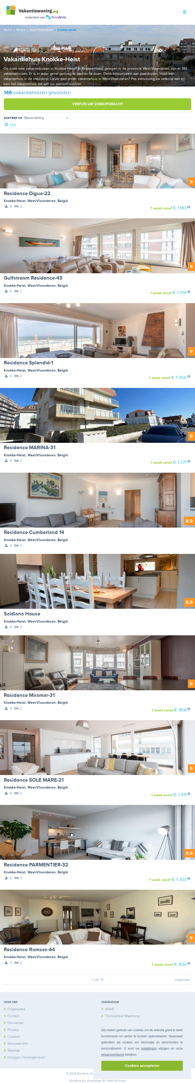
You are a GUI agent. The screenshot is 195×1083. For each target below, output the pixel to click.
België (63, 201)
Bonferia (75, 1081)
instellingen (149, 1048)
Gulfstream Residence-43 (33, 278)
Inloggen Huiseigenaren (26, 1057)
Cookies (13, 1036)
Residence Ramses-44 (29, 950)
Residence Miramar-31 (29, 695)
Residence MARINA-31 (29, 448)
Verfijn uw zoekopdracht (97, 104)
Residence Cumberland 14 (34, 532)
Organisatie (16, 1009)
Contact (13, 1016)
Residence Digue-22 (27, 194)
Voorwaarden (17, 1043)
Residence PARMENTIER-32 (36, 865)
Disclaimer (15, 1023)
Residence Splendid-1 (28, 363)
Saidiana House (22, 614)
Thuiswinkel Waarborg (122, 1016)
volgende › (182, 980)
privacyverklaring (112, 1054)
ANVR (109, 1009)
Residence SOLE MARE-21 (34, 780)
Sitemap (13, 1050)
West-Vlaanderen (41, 201)
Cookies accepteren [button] (142, 1066)
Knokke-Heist (14, 201)
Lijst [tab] (10, 125)
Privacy (13, 1030)
